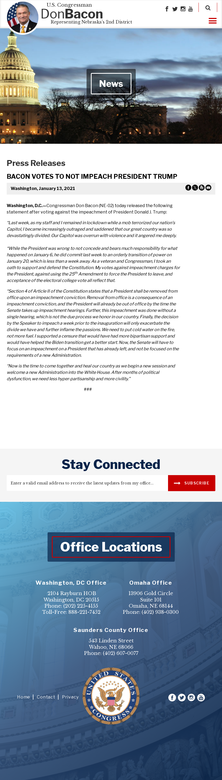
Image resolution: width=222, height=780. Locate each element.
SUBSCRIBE (191, 482)
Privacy (70, 697)
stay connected (111, 464)
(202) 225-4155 (80, 606)
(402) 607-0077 (120, 653)
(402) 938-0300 (160, 612)
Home (23, 697)
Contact (46, 697)
